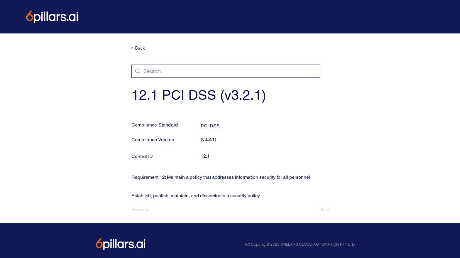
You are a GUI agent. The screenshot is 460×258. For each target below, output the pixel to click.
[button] (150, 48)
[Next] (316, 209)
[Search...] (225, 71)
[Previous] (150, 209)
